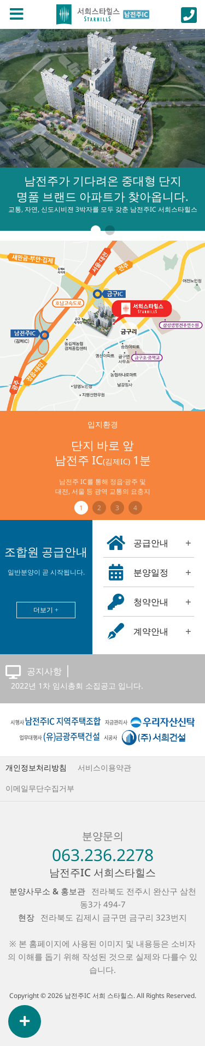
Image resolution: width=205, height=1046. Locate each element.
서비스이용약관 (104, 767)
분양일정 (149, 572)
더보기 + (45, 609)
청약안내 (149, 602)
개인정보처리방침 (36, 767)
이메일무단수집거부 (39, 788)
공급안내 (149, 543)
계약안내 (149, 631)
